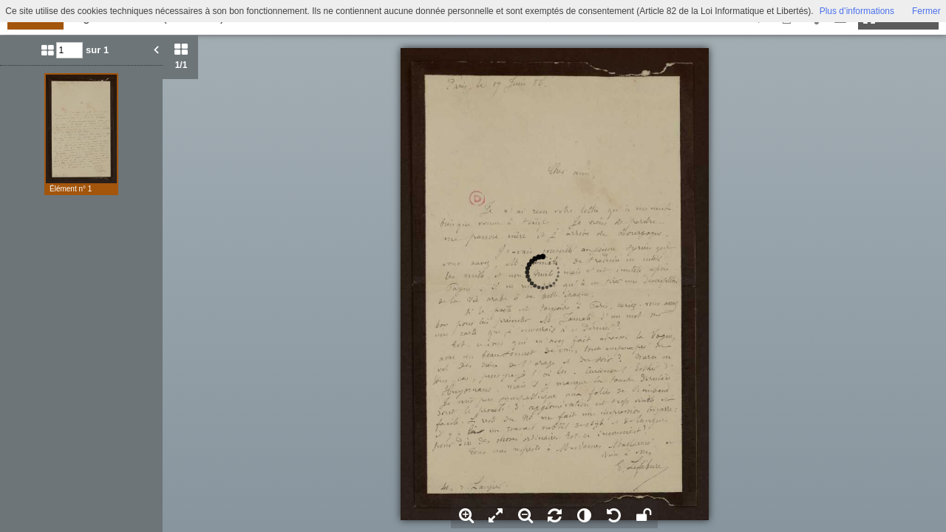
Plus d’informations (857, 11)
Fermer (926, 11)
